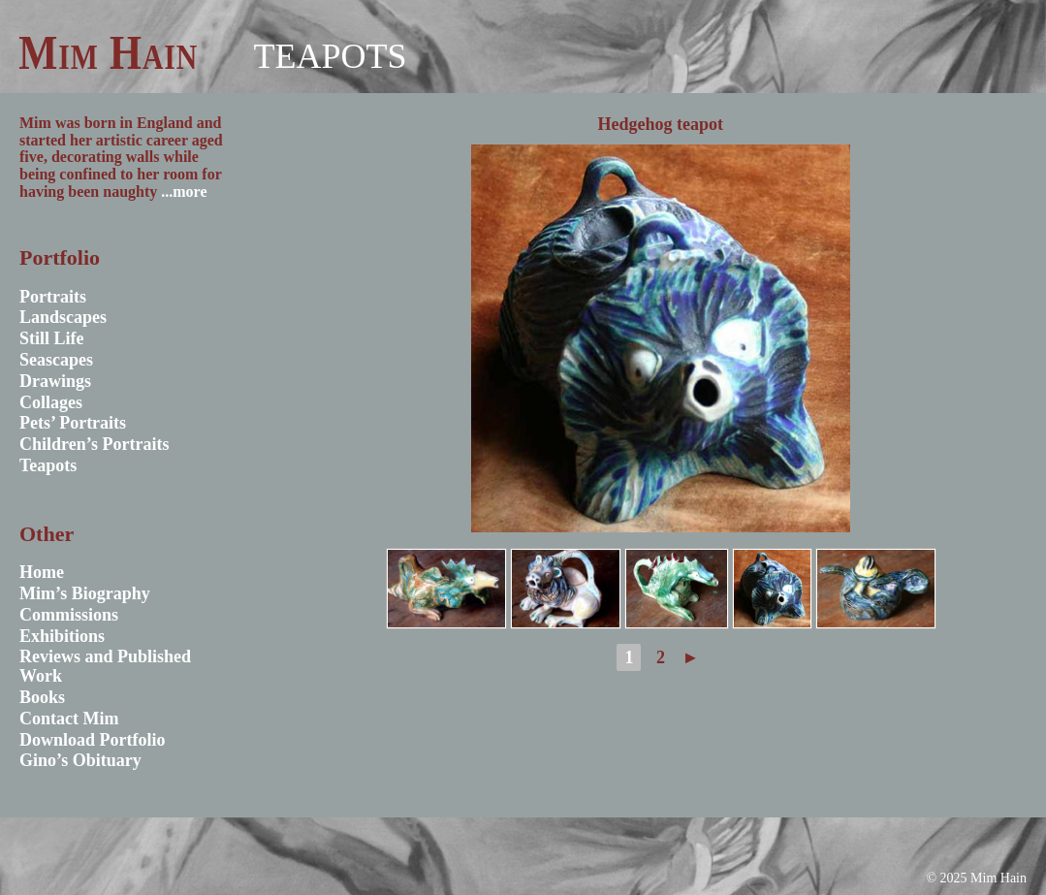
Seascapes (56, 359)
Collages (50, 402)
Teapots (329, 56)
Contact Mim (68, 718)
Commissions (68, 614)
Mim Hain (108, 52)
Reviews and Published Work (105, 666)
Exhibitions (62, 636)
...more (183, 191)
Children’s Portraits (94, 444)
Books (42, 697)
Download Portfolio (92, 740)
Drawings (55, 381)
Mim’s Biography (84, 593)
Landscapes (63, 317)
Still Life (51, 338)
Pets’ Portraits (72, 422)
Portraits (52, 296)
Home (41, 572)
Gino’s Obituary (80, 760)
